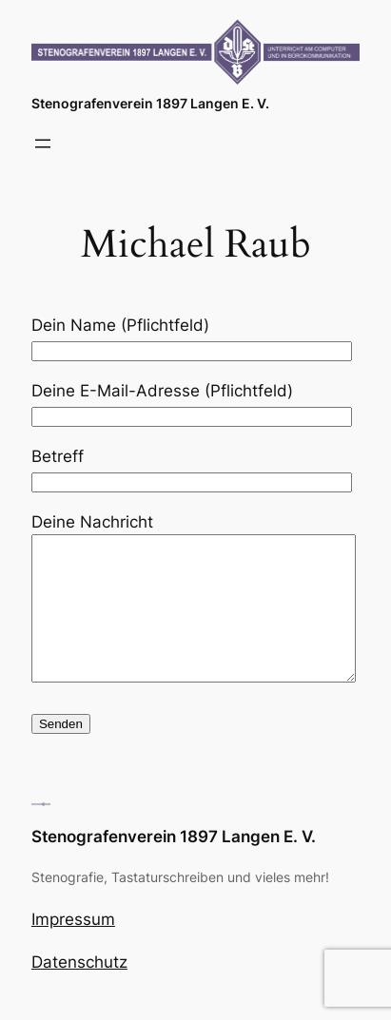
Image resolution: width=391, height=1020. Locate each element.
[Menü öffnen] (42, 143)
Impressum (73, 947)
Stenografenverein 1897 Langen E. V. (150, 103)
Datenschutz (79, 990)
